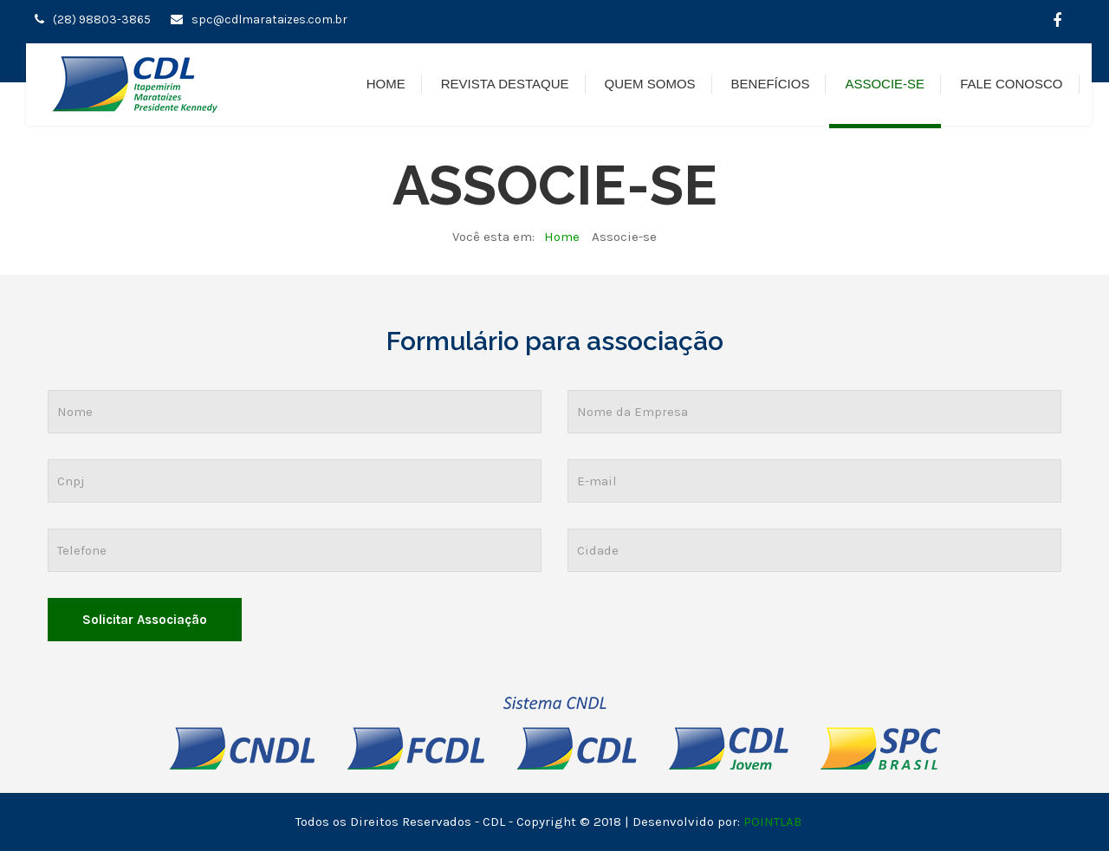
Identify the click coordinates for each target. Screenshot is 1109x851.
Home (385, 83)
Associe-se (884, 83)
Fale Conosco (1011, 83)
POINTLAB (772, 821)
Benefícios (770, 83)
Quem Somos (650, 83)
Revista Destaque (505, 83)
